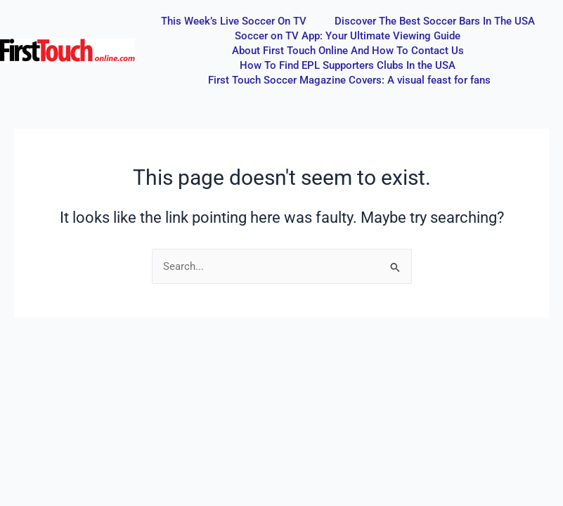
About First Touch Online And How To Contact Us (348, 50)
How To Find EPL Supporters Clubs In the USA (347, 65)
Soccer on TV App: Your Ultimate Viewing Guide (347, 36)
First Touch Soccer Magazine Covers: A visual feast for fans (349, 80)
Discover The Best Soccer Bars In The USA (435, 21)
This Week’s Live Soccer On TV (233, 21)
